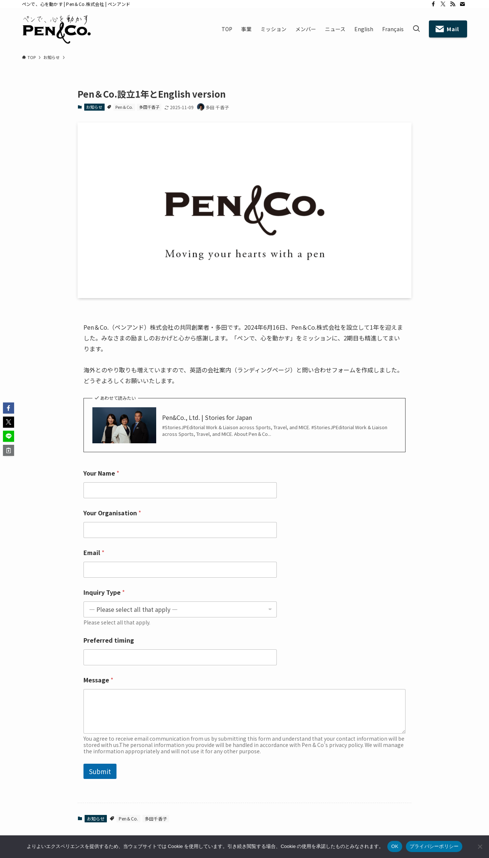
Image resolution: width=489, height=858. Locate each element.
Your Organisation (112, 512)
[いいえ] (479, 846)
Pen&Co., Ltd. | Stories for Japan (207, 417)
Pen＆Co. (124, 107)
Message (98, 680)
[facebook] (433, 4)
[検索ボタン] (416, 29)
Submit (100, 771)
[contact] (462, 4)
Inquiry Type (104, 592)
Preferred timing (108, 640)
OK (394, 846)
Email (93, 552)
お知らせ (94, 107)
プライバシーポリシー (434, 846)
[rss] (452, 4)
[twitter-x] (443, 4)
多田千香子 (149, 107)
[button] (8, 408)
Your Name (101, 473)
